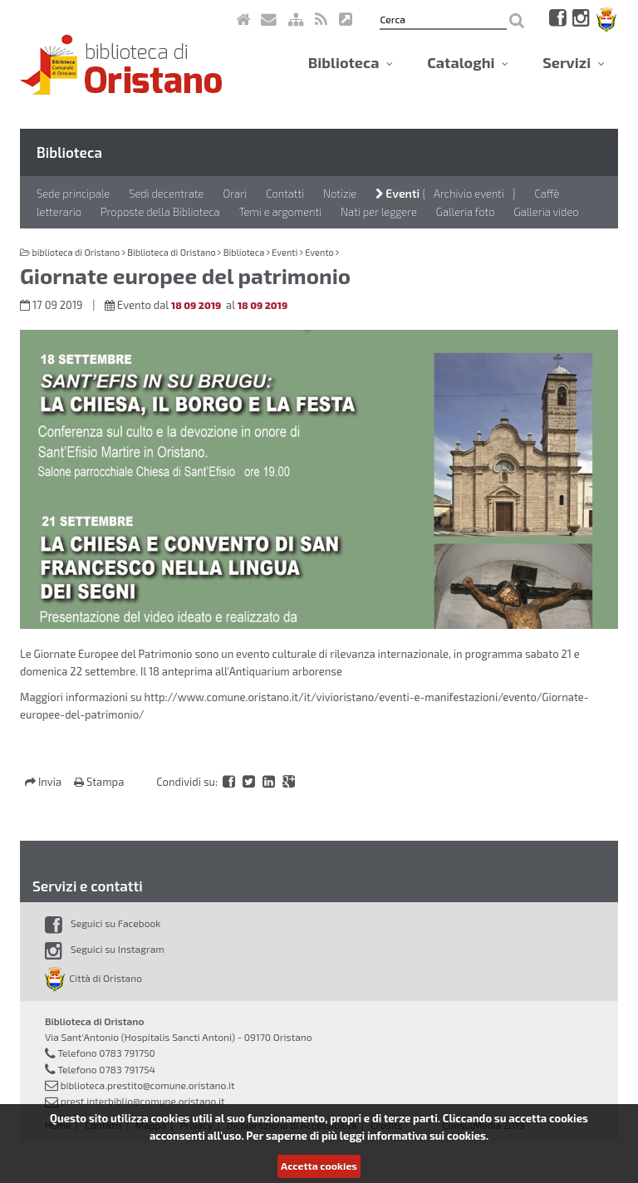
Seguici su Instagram (104, 949)
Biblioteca (350, 62)
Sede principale (73, 193)
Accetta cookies (319, 1165)
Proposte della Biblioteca (160, 211)
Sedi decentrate (166, 193)
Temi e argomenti (280, 211)
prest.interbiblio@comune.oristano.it (143, 1101)
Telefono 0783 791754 (106, 1069)
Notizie (339, 193)
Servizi (573, 62)
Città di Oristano (93, 978)
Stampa (99, 781)
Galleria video (546, 211)
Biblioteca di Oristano (171, 252)
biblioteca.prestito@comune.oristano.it (148, 1085)
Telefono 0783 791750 (106, 1052)
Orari (235, 193)
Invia (44, 781)
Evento (319, 252)
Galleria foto (465, 211)
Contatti (285, 193)
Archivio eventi (469, 193)
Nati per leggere (379, 211)
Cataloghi (467, 62)
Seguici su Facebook (102, 923)
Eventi (397, 193)
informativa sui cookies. (427, 1135)
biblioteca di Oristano (76, 252)
